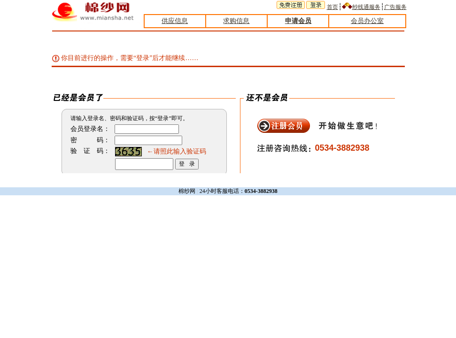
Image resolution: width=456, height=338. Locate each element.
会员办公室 (367, 20)
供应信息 (175, 20)
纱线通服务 (366, 7)
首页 (332, 7)
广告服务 (395, 7)
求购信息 (236, 20)
